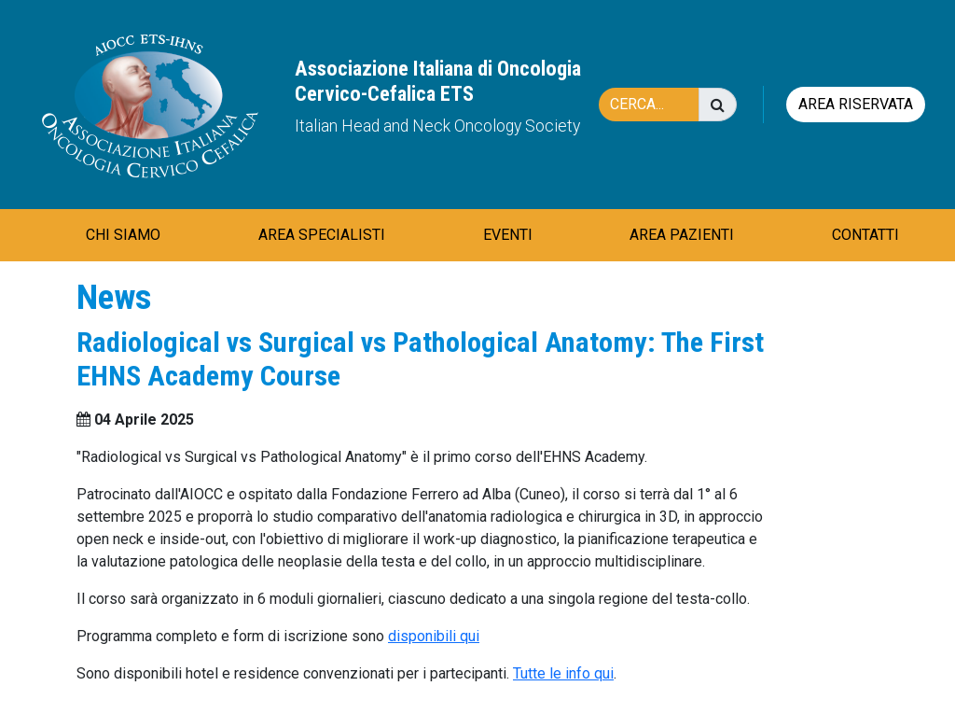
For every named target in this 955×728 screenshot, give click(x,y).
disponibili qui (433, 636)
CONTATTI (865, 235)
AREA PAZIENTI (682, 235)
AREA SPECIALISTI (321, 235)
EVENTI (508, 235)
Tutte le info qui (563, 673)
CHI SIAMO (123, 235)
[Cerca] (658, 104)
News (114, 296)
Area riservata (855, 104)
